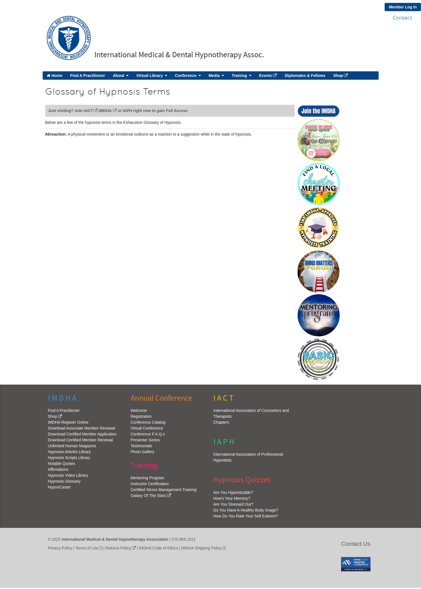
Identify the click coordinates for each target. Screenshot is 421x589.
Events (265, 75)
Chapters (221, 424)
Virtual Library (149, 75)
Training (239, 75)
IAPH (127, 110)
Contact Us (356, 545)
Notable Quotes (61, 465)
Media (214, 75)
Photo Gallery (143, 453)
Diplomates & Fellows (305, 75)
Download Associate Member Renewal (81, 430)
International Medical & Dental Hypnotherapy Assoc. (178, 55)
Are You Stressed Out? (233, 506)
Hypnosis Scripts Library (69, 459)
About (118, 75)
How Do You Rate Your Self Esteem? (245, 517)
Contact (402, 18)
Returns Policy (118, 549)
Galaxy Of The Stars (148, 497)
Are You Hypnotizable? (233, 494)
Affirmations (58, 471)
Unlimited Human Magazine (72, 447)
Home (55, 75)
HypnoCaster (59, 489)
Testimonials (141, 447)
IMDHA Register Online (68, 424)
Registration (141, 418)
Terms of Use (86, 549)
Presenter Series (145, 441)
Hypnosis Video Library (68, 477)
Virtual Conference (147, 430)
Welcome (139, 412)
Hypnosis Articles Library (69, 453)
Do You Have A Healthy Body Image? (245, 512)
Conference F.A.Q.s (148, 435)
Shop (338, 75)
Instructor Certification (150, 485)
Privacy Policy (60, 549)
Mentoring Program (147, 479)
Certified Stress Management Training (164, 491)
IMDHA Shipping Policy (201, 549)
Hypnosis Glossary (64, 483)
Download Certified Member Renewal (80, 441)
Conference (186, 75)
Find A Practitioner (87, 75)
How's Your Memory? (231, 500)
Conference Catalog (148, 424)
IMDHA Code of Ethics (158, 549)
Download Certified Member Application (82, 435)
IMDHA (105, 110)
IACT (88, 110)
